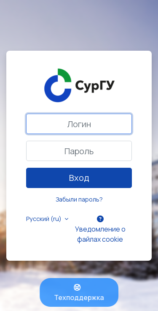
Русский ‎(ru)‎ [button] (44, 219)
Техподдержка (79, 293)
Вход (79, 177)
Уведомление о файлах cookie (100, 230)
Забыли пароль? (79, 199)
